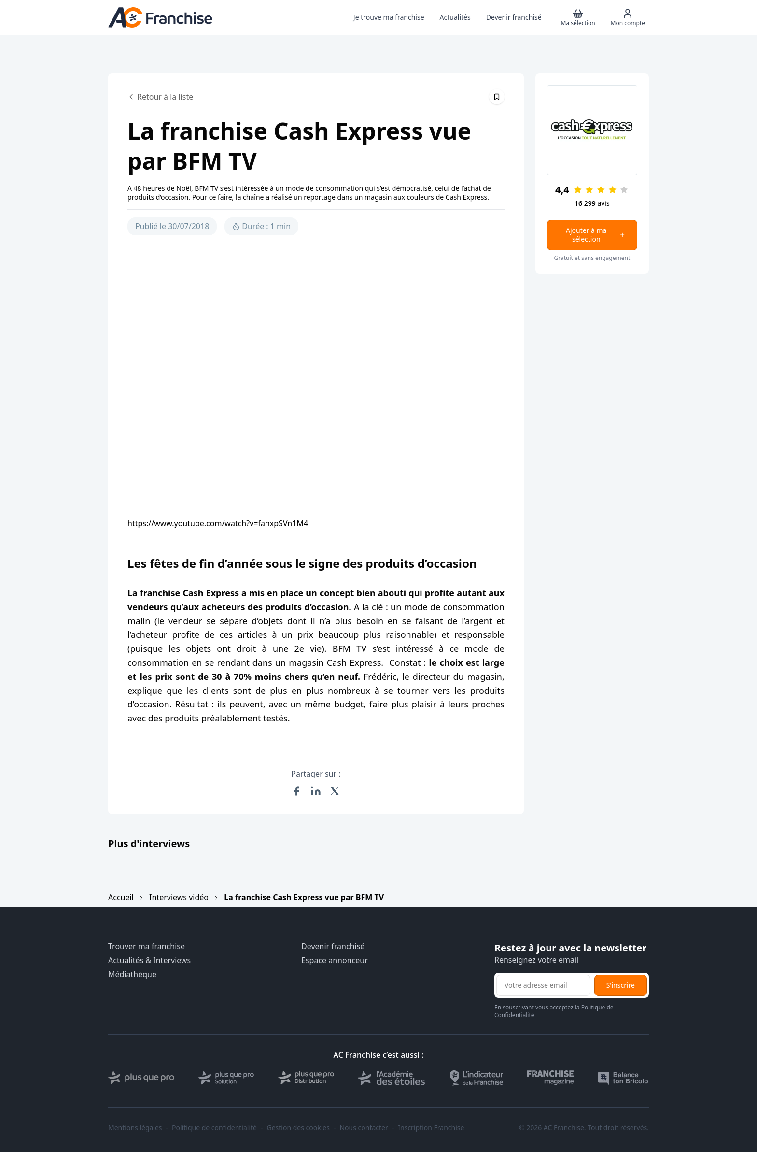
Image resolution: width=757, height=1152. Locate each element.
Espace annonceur (334, 960)
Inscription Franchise (431, 1127)
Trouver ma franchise (146, 946)
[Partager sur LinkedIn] (315, 791)
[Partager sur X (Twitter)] (335, 791)
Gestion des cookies (298, 1127)
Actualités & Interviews (149, 960)
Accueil (121, 897)
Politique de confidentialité (214, 1127)
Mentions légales (135, 1127)
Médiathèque (132, 974)
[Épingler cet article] (497, 96)
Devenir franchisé (332, 946)
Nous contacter (363, 1127)
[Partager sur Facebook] (296, 791)
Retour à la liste (160, 96)
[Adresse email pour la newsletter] (543, 985)
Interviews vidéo (179, 897)
